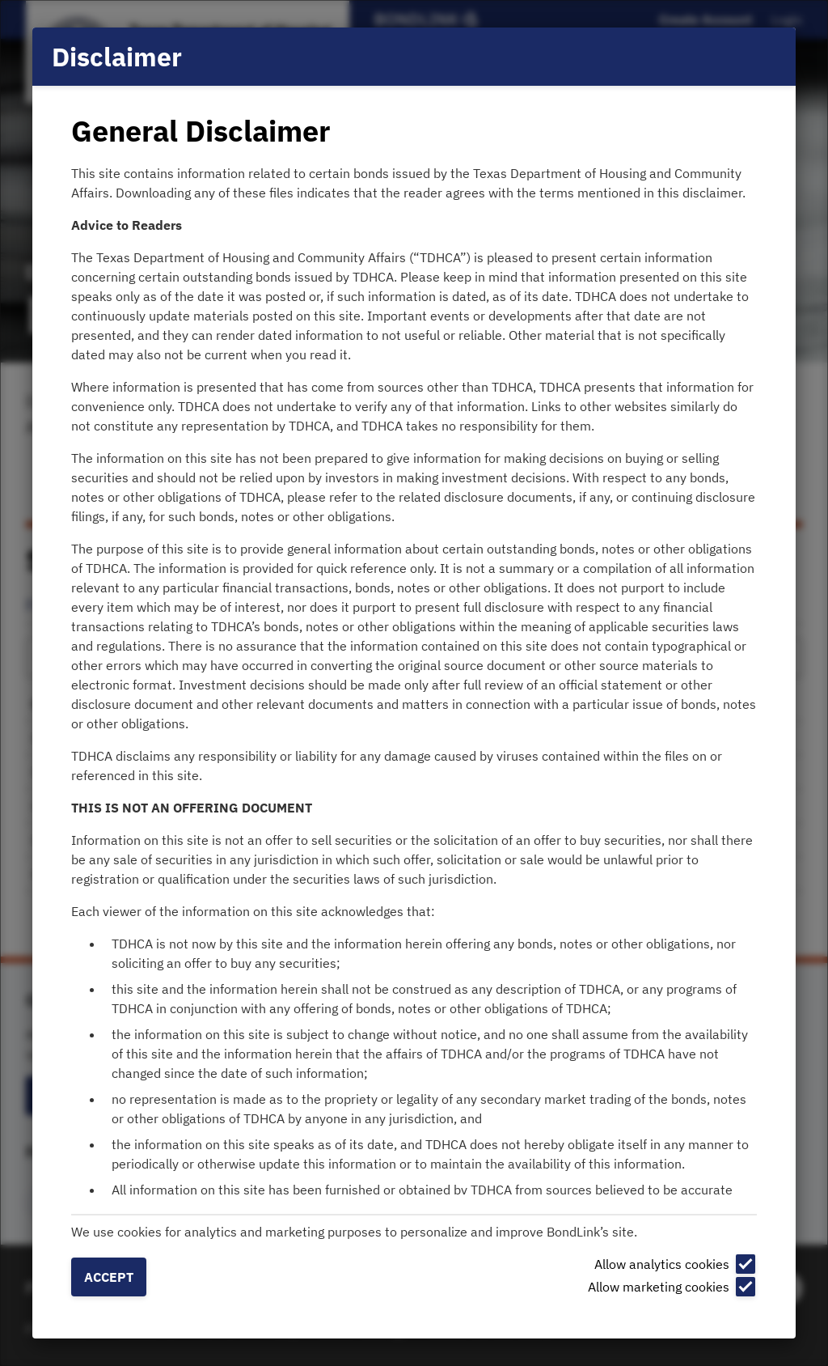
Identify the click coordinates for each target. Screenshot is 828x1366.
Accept (108, 1277)
